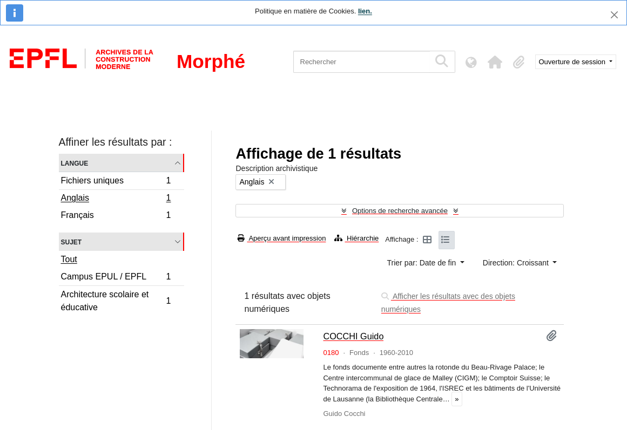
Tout (69, 259)
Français (115, 216)
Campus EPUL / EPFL (115, 278)
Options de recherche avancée (400, 211)
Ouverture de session (573, 62)
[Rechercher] (361, 62)
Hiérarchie (356, 238)
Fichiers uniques (115, 182)
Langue (75, 163)
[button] (495, 62)
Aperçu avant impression (282, 238)
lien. (365, 11)
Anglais (115, 199)
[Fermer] (614, 15)
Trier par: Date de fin (423, 262)
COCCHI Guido (353, 336)
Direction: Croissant (517, 262)
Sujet (71, 241)
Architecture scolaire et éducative (115, 301)
